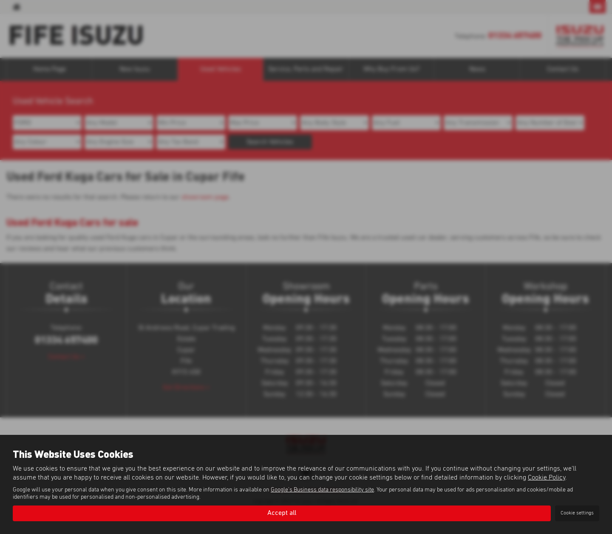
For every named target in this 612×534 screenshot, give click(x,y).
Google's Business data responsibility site (322, 490)
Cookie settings (577, 513)
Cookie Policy (546, 477)
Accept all (281, 513)
